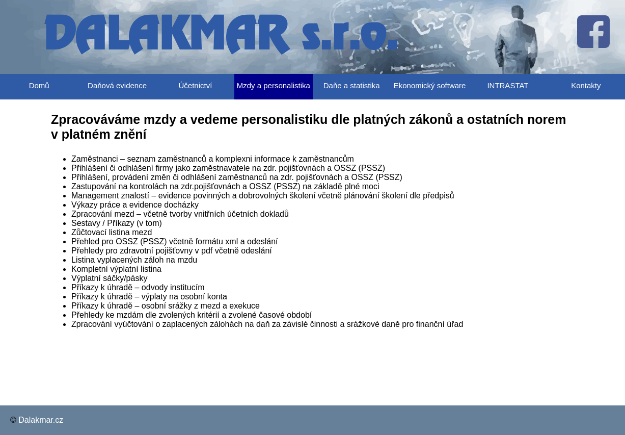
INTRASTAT (507, 85)
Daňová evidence (117, 85)
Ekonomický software (430, 85)
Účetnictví (195, 85)
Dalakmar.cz (40, 420)
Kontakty (586, 85)
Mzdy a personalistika (273, 85)
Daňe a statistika (351, 85)
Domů (39, 85)
